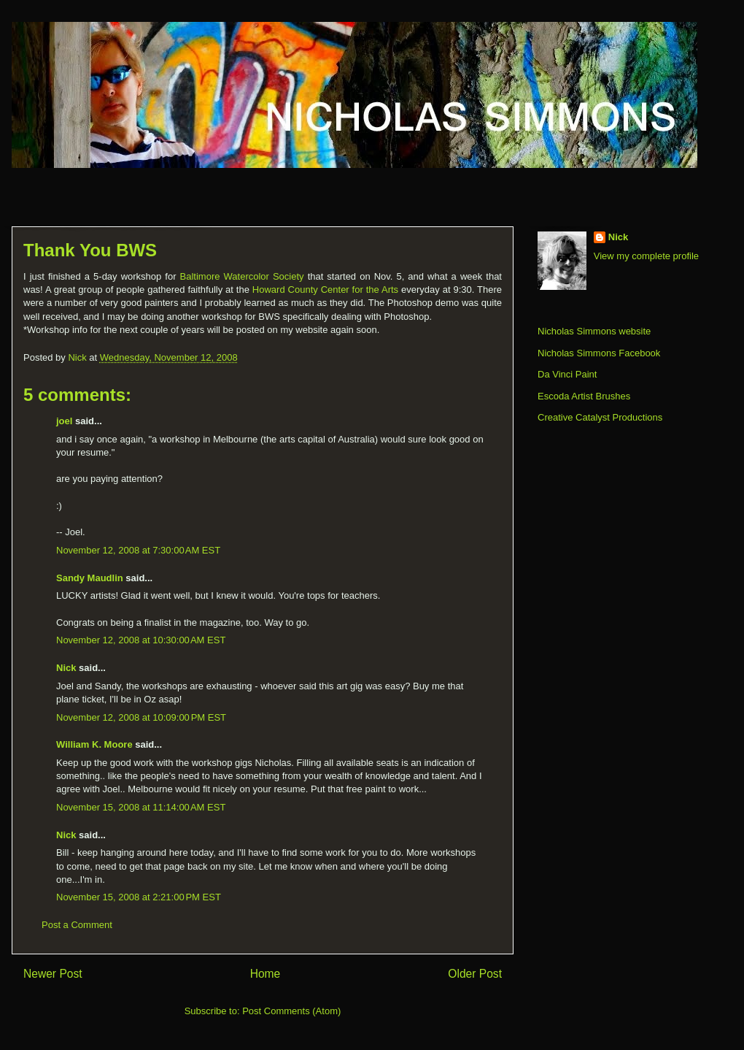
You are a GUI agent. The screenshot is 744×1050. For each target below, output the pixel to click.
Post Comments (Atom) (291, 1010)
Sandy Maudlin (89, 577)
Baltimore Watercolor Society (242, 276)
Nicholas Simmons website (594, 331)
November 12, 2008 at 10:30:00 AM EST (140, 640)
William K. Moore (94, 744)
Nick (66, 667)
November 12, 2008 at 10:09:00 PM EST (141, 717)
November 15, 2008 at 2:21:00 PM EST (138, 897)
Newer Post (52, 973)
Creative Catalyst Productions (600, 417)
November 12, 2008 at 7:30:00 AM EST (138, 550)
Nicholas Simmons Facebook (599, 353)
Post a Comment (77, 924)
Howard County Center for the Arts (325, 289)
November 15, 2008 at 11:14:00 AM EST (140, 807)
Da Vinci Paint (567, 374)
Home (265, 973)
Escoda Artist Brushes (584, 396)
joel (64, 420)
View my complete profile (646, 255)
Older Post (475, 973)
